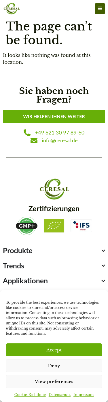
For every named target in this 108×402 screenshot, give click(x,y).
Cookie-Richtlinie (30, 395)
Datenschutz (60, 395)
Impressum (83, 395)
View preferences (54, 381)
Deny (54, 365)
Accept (54, 350)
